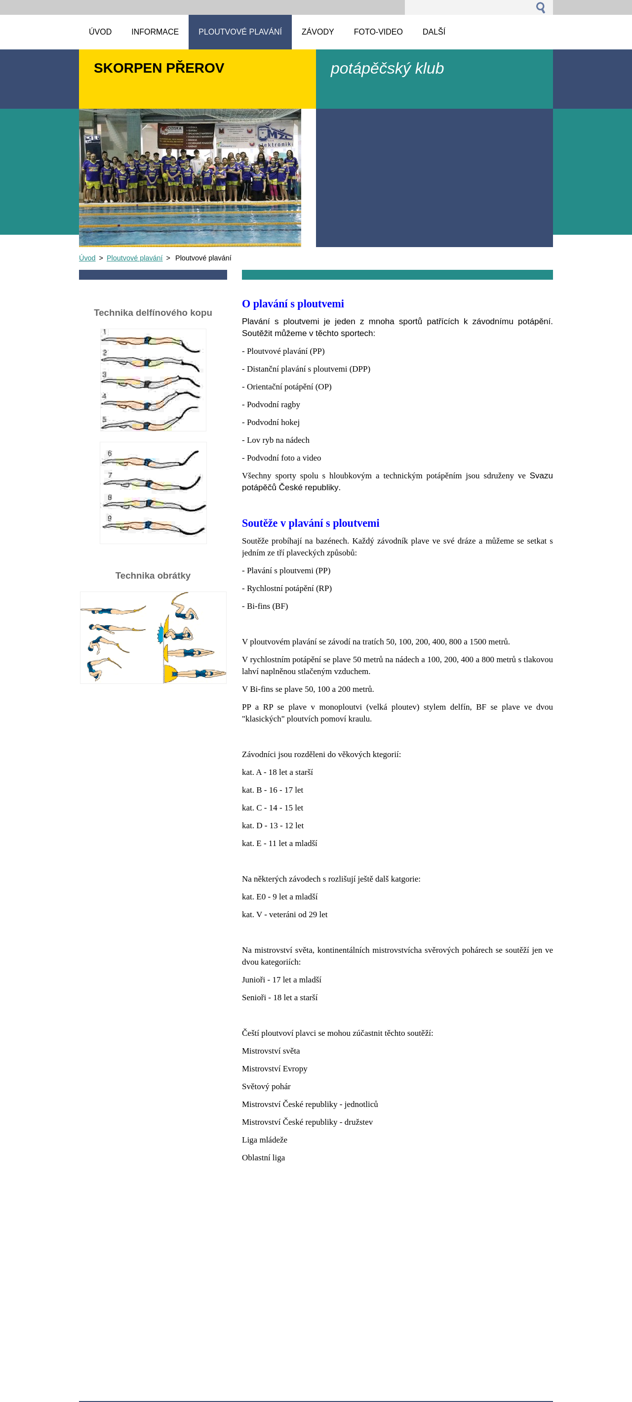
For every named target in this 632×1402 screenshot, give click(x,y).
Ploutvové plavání (135, 258)
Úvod (87, 258)
